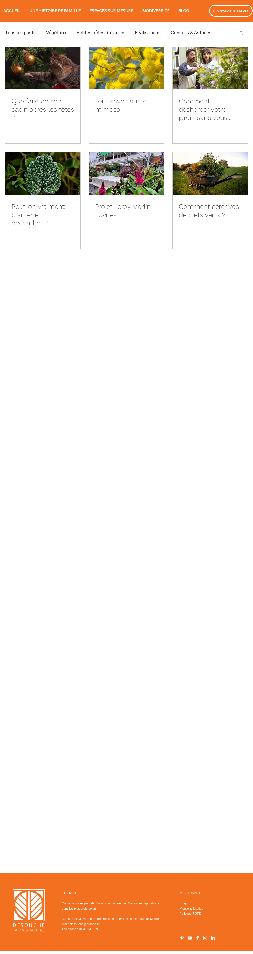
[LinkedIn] (213, 938)
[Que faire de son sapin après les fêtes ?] (42, 68)
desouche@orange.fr (84, 924)
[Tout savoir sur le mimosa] (126, 68)
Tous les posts (20, 32)
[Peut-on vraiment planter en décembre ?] (42, 173)
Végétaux (56, 32)
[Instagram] (205, 938)
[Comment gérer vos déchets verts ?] (210, 173)
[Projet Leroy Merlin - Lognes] (126, 173)
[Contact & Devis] (231, 11)
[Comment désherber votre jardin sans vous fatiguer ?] (210, 68)
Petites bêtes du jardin (100, 32)
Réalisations (148, 32)
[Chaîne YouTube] (189, 938)
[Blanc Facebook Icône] (197, 938)
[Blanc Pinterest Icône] (182, 938)
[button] (241, 33)
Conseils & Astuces (191, 32)
